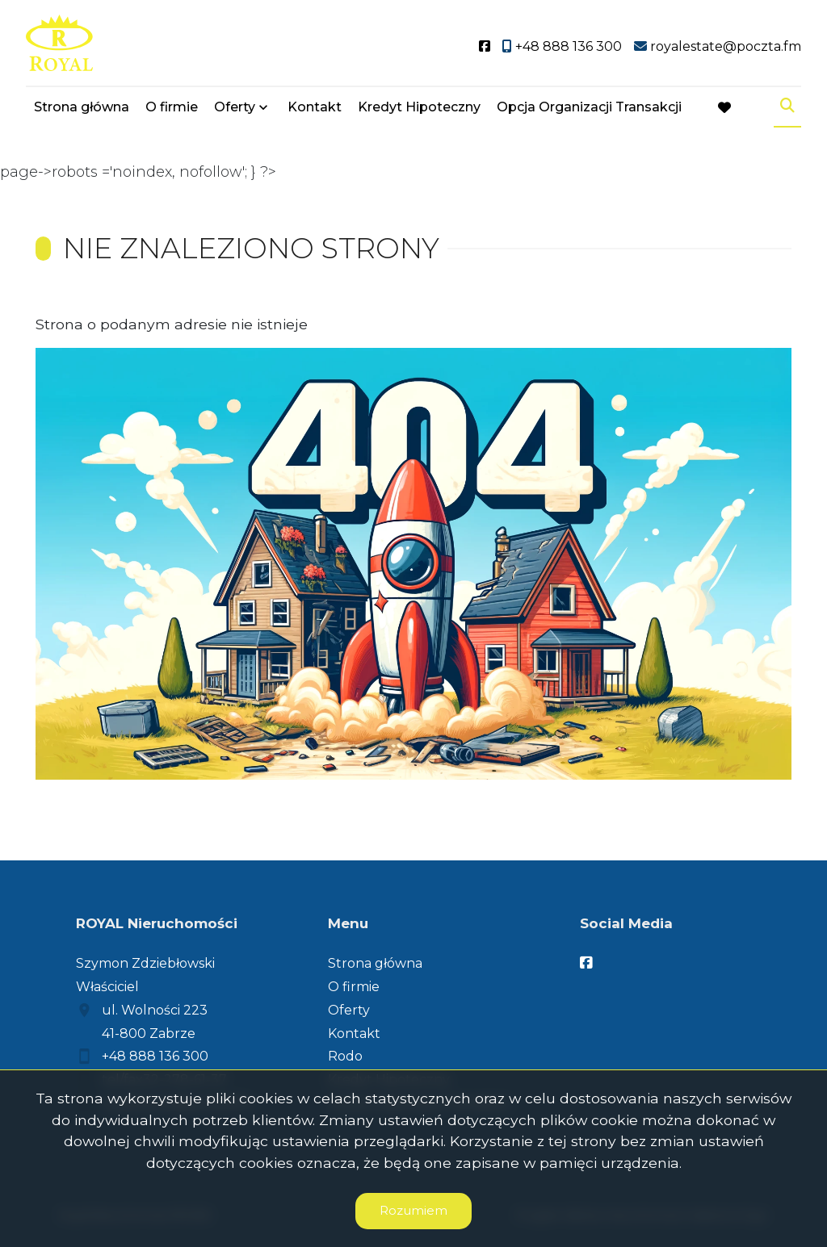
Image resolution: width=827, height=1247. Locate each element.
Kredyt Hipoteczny (419, 107)
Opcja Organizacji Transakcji (589, 107)
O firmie (171, 107)
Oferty (234, 107)
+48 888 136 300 (155, 1056)
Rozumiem (413, 1210)
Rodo (345, 1056)
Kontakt (315, 107)
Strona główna (81, 107)
